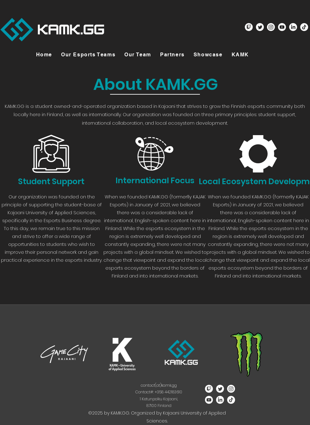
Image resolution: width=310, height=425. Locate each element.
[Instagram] (271, 27)
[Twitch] (249, 27)
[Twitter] (260, 27)
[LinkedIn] (293, 27)
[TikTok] (304, 27)
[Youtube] (282, 27)
